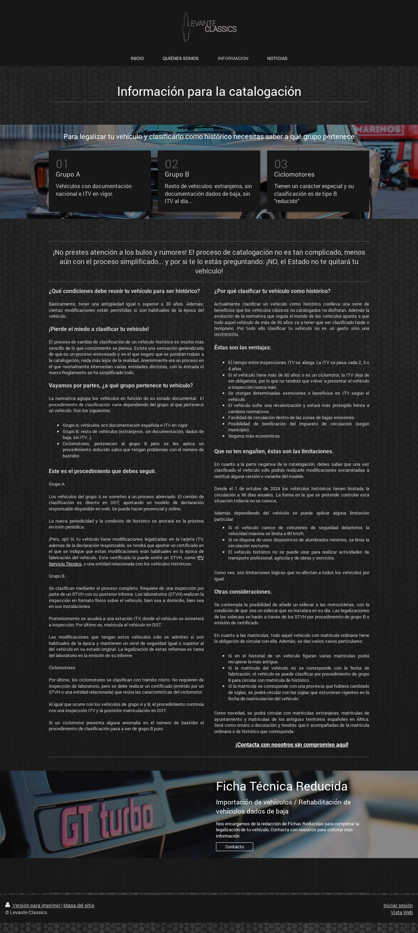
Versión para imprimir (33, 905)
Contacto (234, 846)
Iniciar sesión (398, 905)
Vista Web (402, 912)
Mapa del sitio (78, 905)
